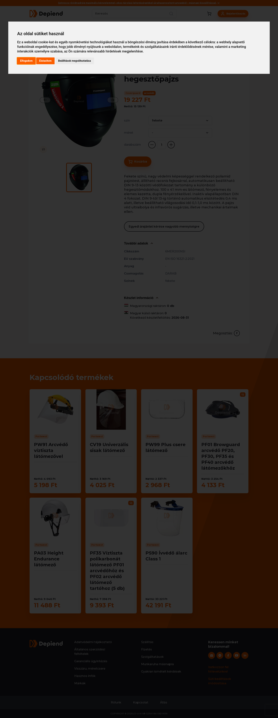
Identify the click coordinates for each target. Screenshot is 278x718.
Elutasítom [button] (45, 60)
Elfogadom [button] (26, 60)
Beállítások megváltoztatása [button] (74, 60)
